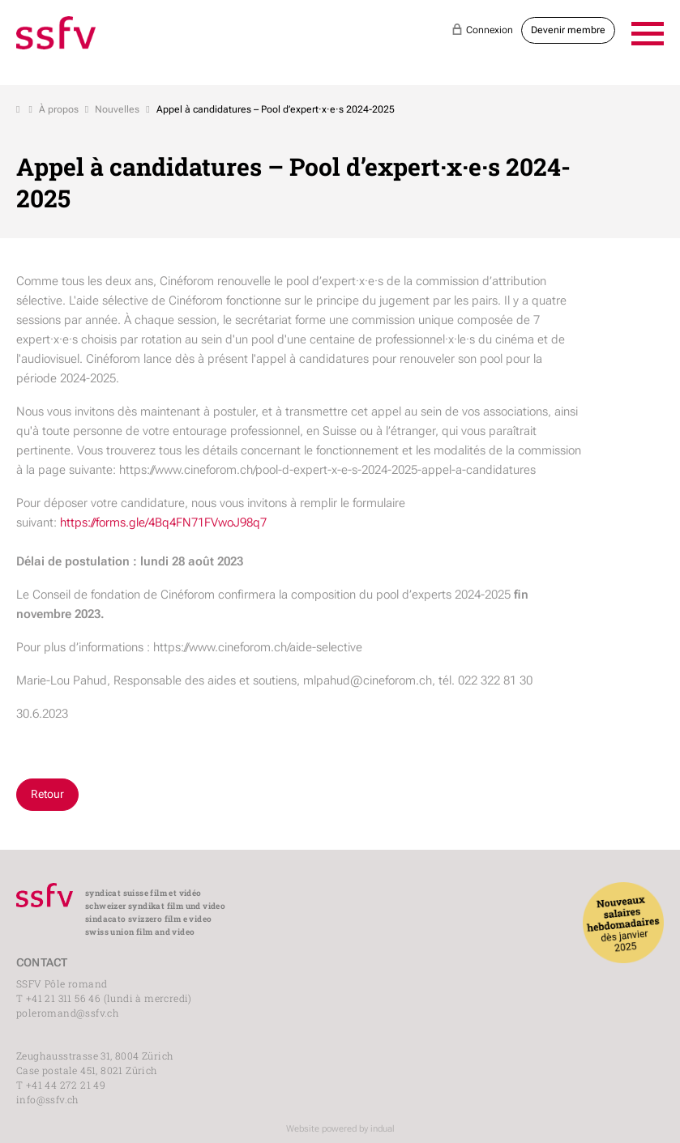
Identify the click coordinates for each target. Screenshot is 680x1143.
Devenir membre (568, 30)
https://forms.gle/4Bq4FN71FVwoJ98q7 (163, 522)
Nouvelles (117, 109)
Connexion (482, 29)
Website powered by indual (340, 1129)
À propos (59, 109)
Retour (47, 793)
